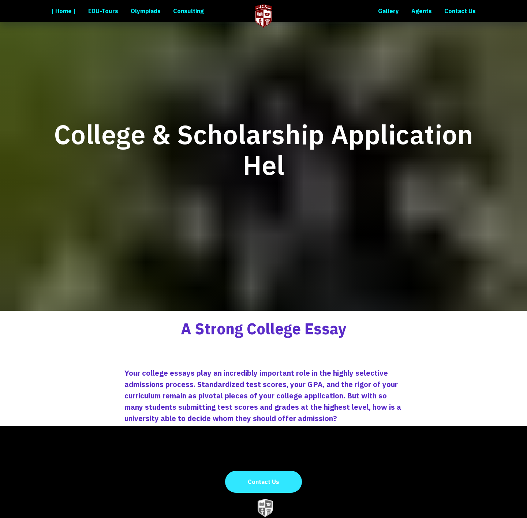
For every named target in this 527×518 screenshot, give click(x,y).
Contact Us (460, 11)
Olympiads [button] (146, 11)
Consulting (188, 11)
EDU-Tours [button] (103, 11)
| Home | (63, 11)
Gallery (388, 11)
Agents (421, 11)
